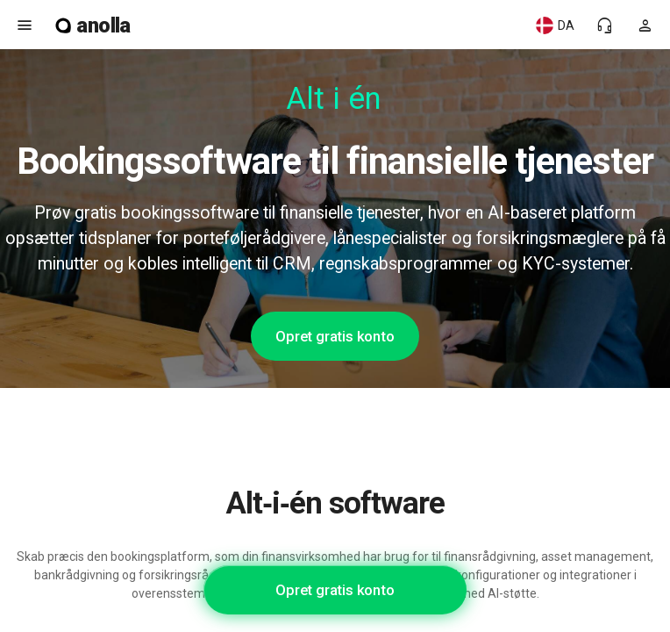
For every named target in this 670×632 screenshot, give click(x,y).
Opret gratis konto (334, 336)
